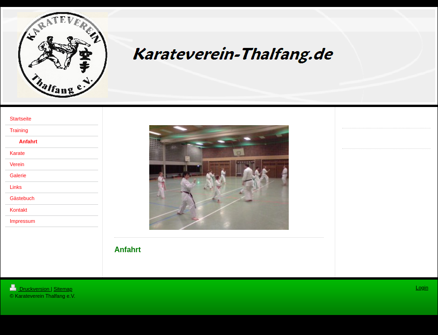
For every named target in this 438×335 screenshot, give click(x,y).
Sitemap (62, 289)
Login (422, 287)
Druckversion (30, 289)
